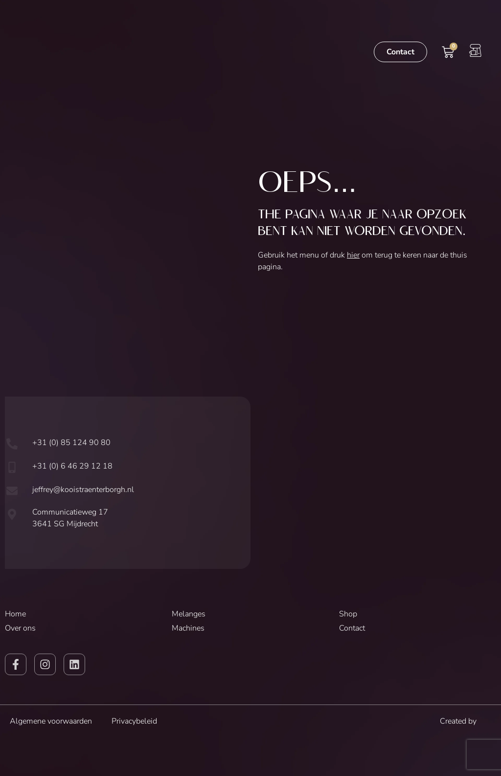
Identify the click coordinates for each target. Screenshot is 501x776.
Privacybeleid (134, 721)
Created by (465, 721)
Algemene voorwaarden (51, 721)
